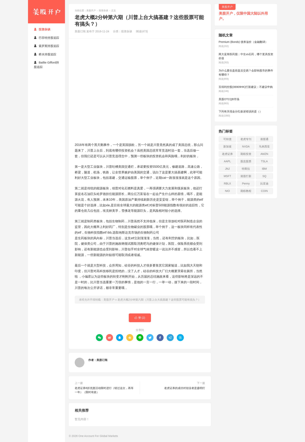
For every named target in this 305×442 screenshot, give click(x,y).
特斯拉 (246, 168)
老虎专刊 (245, 139)
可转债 (227, 139)
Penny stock (246, 184)
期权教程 (245, 190)
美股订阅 (101, 360)
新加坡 (227, 146)
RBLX (227, 183)
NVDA (246, 146)
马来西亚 (264, 146)
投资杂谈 (42, 29)
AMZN (264, 153)
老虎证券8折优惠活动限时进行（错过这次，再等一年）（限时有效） (104, 390)
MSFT (227, 176)
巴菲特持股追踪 (46, 37)
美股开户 (46, 11)
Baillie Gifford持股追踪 (46, 65)
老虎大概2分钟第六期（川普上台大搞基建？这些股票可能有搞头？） (159, 299)
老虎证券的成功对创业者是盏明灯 (184, 388)
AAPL (227, 161)
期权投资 (245, 153)
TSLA (264, 161)
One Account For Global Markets (98, 436)
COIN (264, 190)
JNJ (227, 168)
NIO (227, 190)
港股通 (264, 139)
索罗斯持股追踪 (46, 46)
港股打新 (245, 176)
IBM (264, 168)
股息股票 (245, 161)
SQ (264, 176)
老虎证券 (227, 153)
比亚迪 (264, 183)
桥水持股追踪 (45, 54)
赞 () (140, 318)
